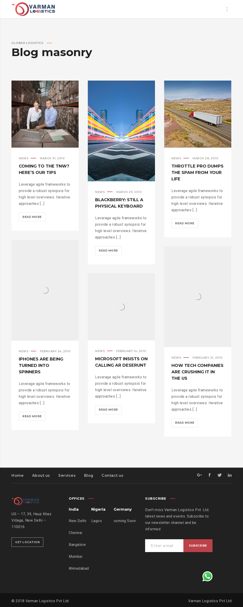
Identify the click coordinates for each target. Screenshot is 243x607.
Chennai (75, 533)
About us (41, 475)
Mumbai (75, 556)
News (23, 158)
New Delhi (77, 521)
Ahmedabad (79, 568)
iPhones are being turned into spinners (41, 365)
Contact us (112, 475)
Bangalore (77, 544)
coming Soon (125, 521)
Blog (88, 475)
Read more (33, 218)
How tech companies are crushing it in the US (197, 372)
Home (17, 475)
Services (67, 475)
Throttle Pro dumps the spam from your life (197, 173)
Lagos (96, 521)
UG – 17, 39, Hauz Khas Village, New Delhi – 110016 (31, 520)
